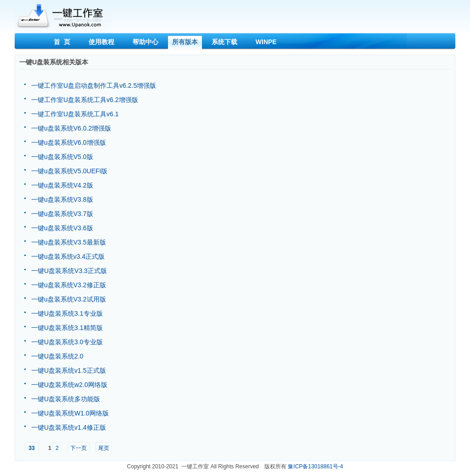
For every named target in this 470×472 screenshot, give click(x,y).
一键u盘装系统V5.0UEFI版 (69, 171)
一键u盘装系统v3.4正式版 (68, 256)
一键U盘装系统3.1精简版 (67, 327)
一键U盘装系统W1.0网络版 (70, 413)
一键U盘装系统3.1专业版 (67, 313)
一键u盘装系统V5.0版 (62, 156)
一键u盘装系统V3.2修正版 (68, 285)
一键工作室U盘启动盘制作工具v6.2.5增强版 (93, 85)
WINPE (266, 41)
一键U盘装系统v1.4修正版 (68, 427)
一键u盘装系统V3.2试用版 (68, 299)
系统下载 (224, 41)
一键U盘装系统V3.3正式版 (69, 270)
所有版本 (185, 41)
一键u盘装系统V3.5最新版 (68, 242)
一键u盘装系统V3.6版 (62, 228)
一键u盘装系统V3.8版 (62, 199)
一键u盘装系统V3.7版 (62, 213)
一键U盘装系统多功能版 (65, 399)
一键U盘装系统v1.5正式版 (68, 370)
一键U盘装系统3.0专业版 (67, 342)
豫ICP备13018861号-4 (315, 466)
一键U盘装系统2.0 (57, 356)
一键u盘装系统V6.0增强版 (68, 142)
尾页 (103, 448)
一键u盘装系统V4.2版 (62, 185)
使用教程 (101, 41)
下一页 (78, 448)
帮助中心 (145, 41)
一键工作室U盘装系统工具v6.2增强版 (84, 99)
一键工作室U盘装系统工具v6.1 (75, 114)
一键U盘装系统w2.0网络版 (69, 384)
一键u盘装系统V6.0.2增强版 (71, 128)
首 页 (62, 41)
